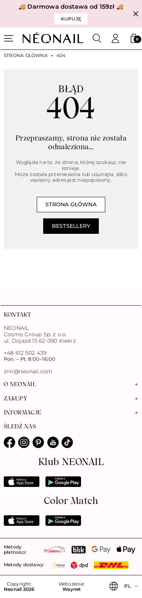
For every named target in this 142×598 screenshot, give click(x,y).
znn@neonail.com (28, 371)
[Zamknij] (135, 14)
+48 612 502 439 (25, 352)
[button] (133, 38)
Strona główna (26, 55)
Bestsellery (71, 226)
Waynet (71, 589)
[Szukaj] (96, 38)
